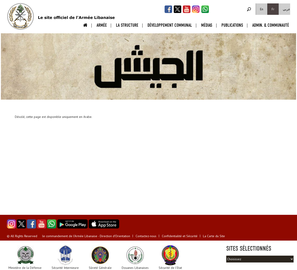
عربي (286, 9)
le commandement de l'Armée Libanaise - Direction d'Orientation (86, 236)
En (261, 9)
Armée (102, 25)
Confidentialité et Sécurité (179, 236)
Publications (232, 25)
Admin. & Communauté (270, 25)
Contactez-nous (146, 236)
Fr (273, 9)
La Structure (127, 25)
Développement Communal (169, 25)
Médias (206, 25)
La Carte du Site (214, 236)
